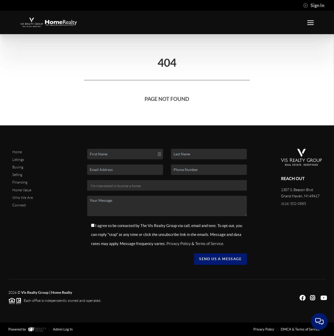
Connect (19, 205)
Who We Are (22, 198)
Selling (17, 175)
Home (17, 152)
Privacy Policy (178, 243)
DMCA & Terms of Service (300, 329)
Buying (17, 167)
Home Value (21, 190)
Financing (19, 182)
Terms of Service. (209, 243)
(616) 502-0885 (293, 203)
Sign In (313, 5)
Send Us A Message (220, 259)
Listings (18, 159)
